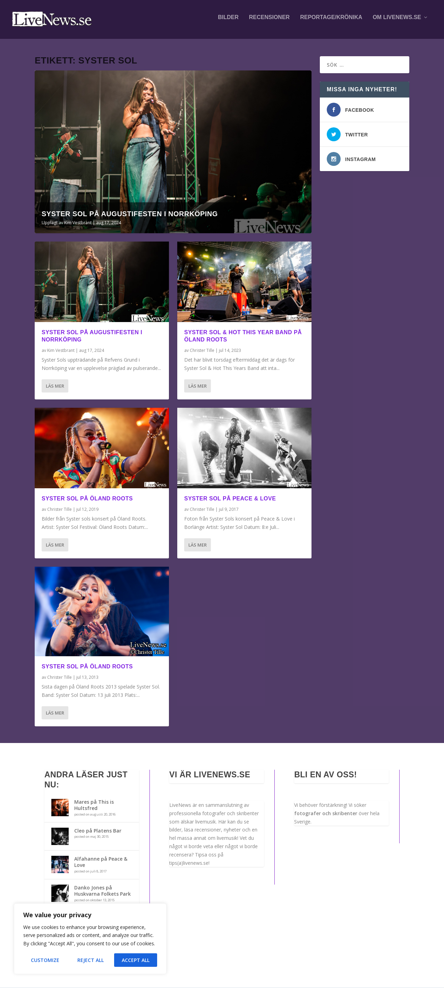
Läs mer (55, 386)
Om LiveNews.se (397, 21)
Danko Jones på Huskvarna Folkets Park (102, 891)
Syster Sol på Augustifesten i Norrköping (130, 214)
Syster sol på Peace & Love (230, 499)
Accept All (136, 960)
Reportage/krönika (331, 21)
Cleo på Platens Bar (97, 831)
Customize (45, 960)
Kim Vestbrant (78, 223)
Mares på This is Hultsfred (94, 805)
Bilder (228, 21)
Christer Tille (59, 510)
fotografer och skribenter (325, 814)
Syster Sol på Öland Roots (87, 499)
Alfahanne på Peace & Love (100, 862)
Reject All (90, 960)
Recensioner (269, 21)
